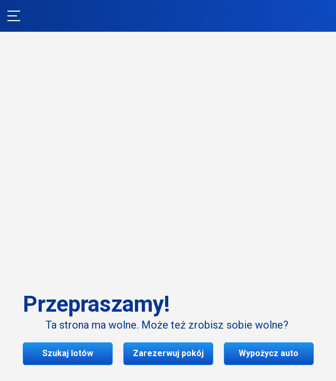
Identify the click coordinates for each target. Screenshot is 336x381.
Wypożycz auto (168, 289)
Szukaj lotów (168, 222)
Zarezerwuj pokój (168, 255)
